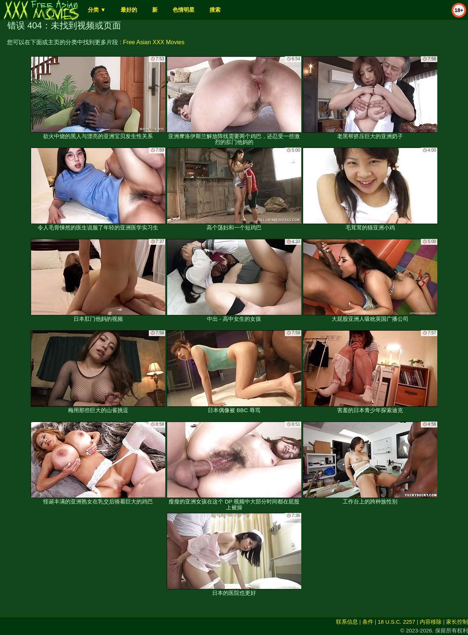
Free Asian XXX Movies (153, 42)
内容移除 (431, 622)
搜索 (215, 10)
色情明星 (184, 10)
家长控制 (457, 622)
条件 (367, 622)
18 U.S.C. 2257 (396, 622)
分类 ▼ (97, 10)
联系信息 (347, 622)
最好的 (129, 10)
